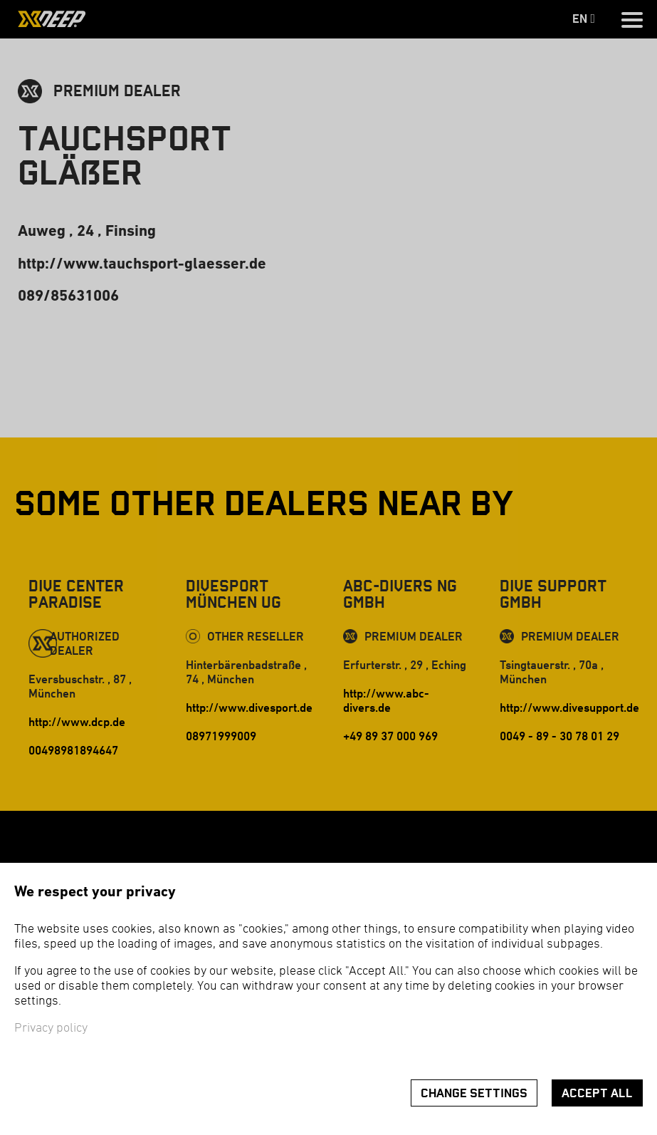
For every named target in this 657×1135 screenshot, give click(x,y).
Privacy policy (51, 1028)
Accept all (597, 1093)
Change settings (474, 1093)
